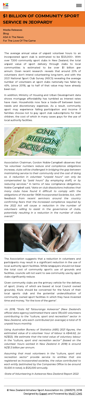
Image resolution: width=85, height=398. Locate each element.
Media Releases (12, 30)
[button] (77, 5)
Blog (6, 33)
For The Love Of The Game (19, 40)
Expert (43, 393)
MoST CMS (75, 393)
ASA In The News (13, 37)
